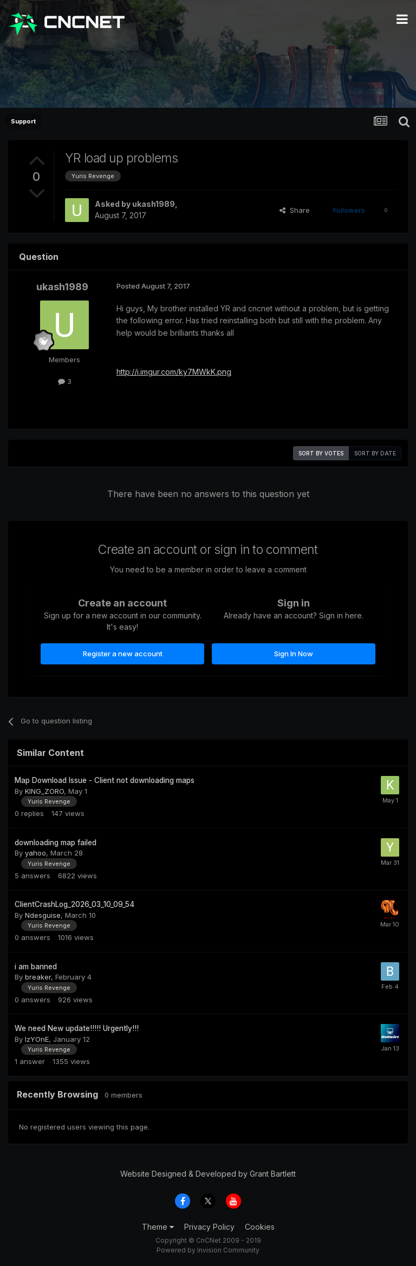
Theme (158, 1226)
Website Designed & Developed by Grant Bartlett (208, 1173)
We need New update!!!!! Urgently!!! (77, 1028)
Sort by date (375, 453)
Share (295, 210)
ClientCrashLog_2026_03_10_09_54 (74, 904)
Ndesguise (43, 915)
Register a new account (122, 653)
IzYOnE (37, 1039)
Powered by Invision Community (208, 1250)
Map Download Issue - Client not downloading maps (104, 780)
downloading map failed (55, 842)
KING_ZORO (44, 791)
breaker (38, 977)
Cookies (260, 1226)
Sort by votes (320, 453)
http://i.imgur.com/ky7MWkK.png (173, 371)
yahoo (35, 853)
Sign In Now (293, 653)
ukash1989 (153, 203)
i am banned (36, 966)
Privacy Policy (209, 1226)
